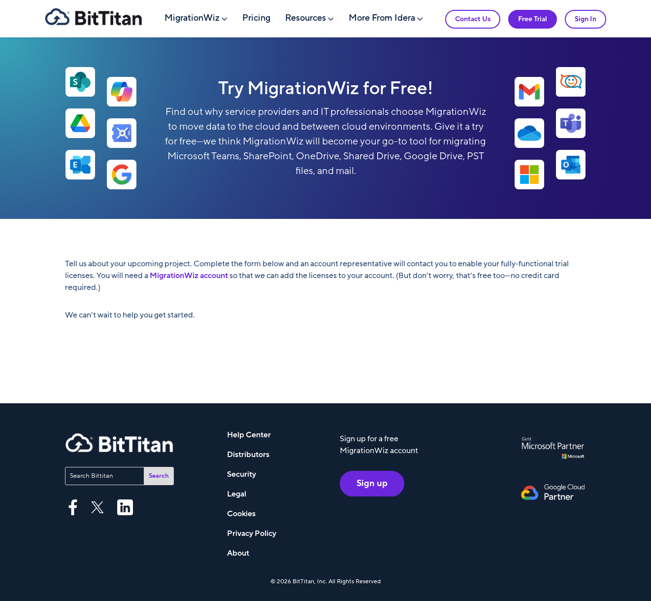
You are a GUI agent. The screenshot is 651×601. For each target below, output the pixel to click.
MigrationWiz (192, 18)
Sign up (372, 483)
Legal (236, 494)
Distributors (248, 454)
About (238, 553)
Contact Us (472, 19)
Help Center (249, 434)
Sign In (585, 19)
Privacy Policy (251, 533)
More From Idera (382, 18)
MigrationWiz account (189, 275)
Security (241, 474)
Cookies (241, 513)
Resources (305, 18)
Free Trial (532, 19)
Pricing (256, 18)
